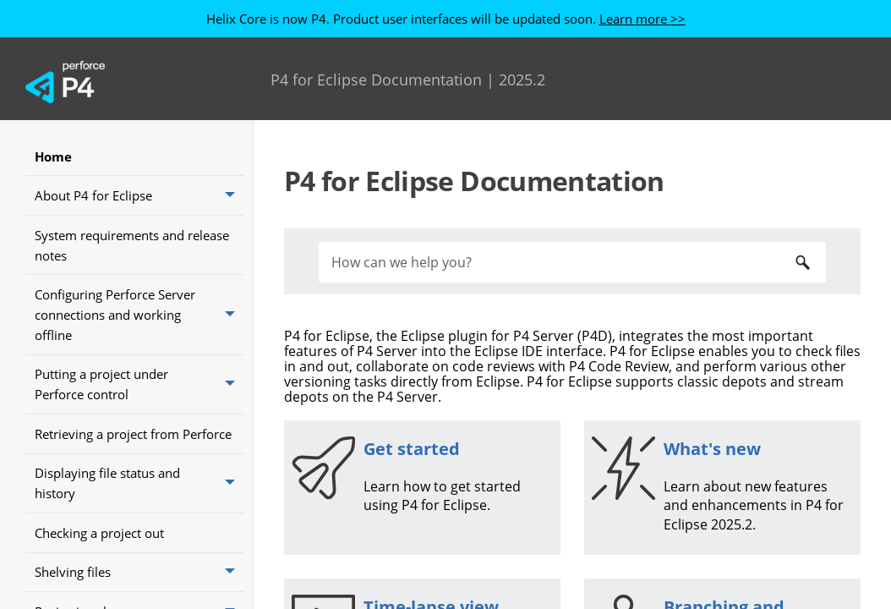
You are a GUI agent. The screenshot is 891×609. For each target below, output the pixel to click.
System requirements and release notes (132, 245)
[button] (231, 195)
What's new (712, 448)
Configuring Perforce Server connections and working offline (139, 314)
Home (53, 156)
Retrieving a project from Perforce (133, 433)
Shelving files (139, 572)
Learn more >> (642, 18)
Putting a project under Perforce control (139, 384)
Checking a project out (99, 532)
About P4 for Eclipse (139, 195)
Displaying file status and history (139, 483)
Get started (412, 448)
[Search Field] (572, 262)
